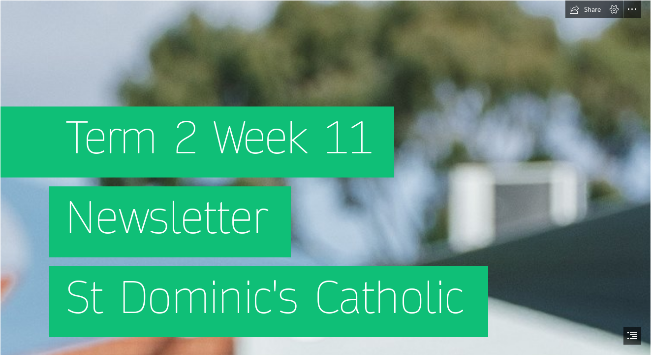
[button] (585, 9)
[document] (325, 177)
